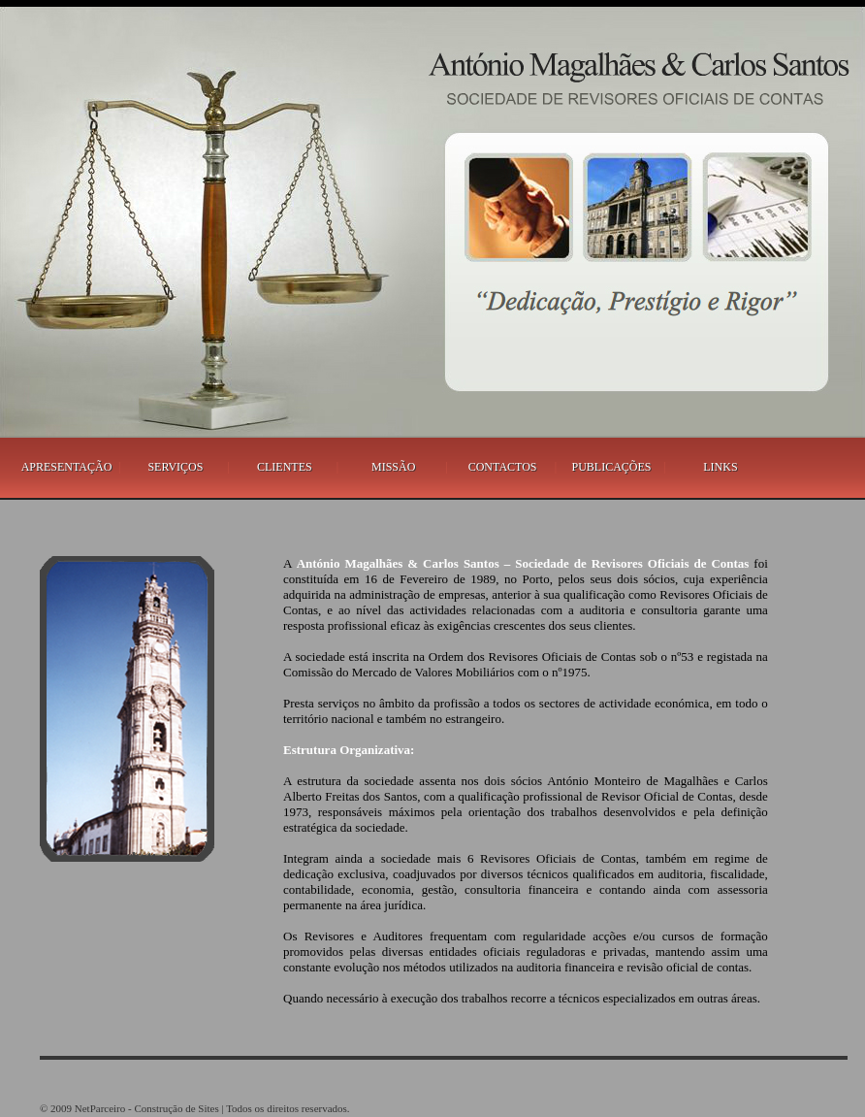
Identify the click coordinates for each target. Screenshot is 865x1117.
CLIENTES (284, 467)
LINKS (720, 467)
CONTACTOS (502, 467)
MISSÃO (393, 467)
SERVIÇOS (175, 467)
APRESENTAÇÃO (66, 467)
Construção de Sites (176, 1108)
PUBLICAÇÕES (612, 467)
